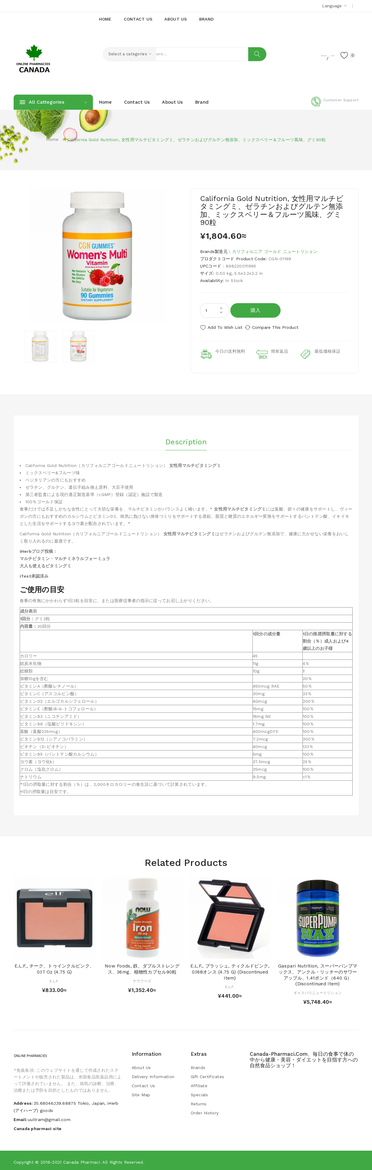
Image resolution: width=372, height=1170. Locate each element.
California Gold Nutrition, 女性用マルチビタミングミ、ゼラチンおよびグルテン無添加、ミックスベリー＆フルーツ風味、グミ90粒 (196, 139)
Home (52, 139)
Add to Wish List (225, 327)
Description (186, 437)
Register (298, 54)
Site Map (141, 1092)
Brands (198, 1064)
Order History (205, 1110)
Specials (199, 1092)
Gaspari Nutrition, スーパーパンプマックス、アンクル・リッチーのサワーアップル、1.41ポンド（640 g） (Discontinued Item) (317, 972)
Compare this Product (281, 327)
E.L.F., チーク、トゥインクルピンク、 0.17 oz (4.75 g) (54, 966)
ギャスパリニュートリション (318, 990)
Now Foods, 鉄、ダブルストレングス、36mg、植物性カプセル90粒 (142, 966)
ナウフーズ (142, 978)
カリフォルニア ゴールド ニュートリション (275, 251)
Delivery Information (153, 1073)
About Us (141, 1064)
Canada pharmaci (81, 1159)
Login (321, 54)
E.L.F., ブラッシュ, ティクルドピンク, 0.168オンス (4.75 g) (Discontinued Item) (230, 969)
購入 (256, 310)
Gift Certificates (207, 1073)
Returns (199, 1101)
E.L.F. (54, 978)
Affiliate (199, 1083)
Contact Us (143, 1083)
